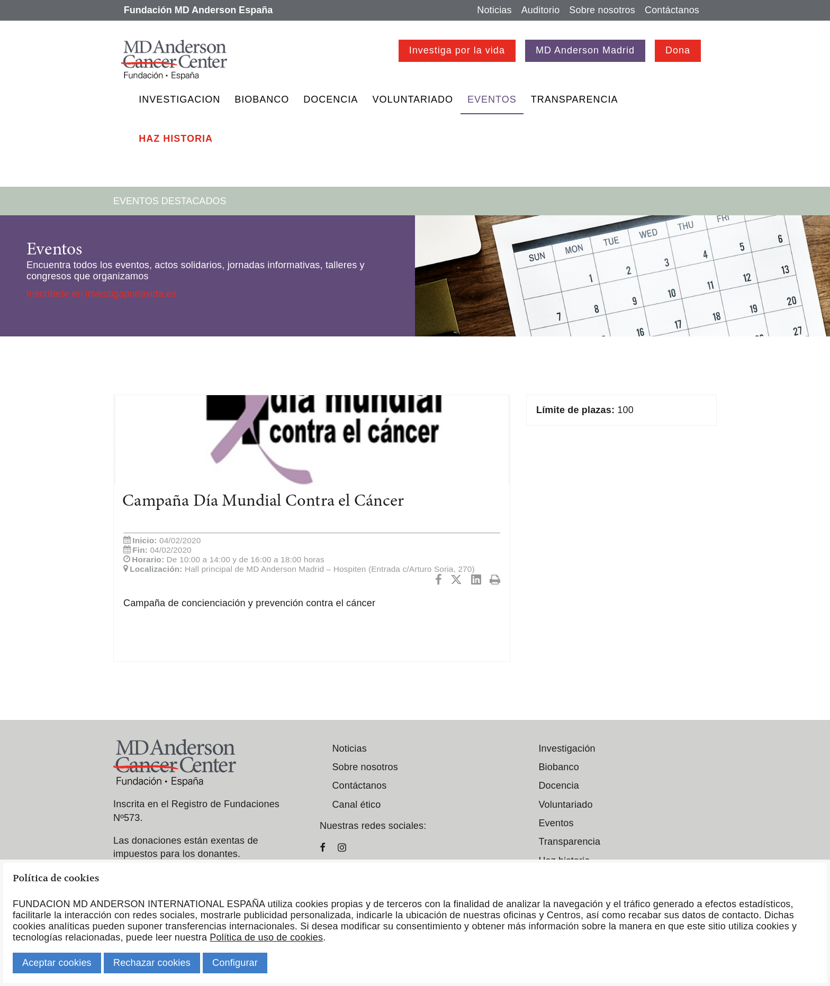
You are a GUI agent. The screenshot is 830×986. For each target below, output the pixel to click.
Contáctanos (672, 10)
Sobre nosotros (602, 10)
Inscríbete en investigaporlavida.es (101, 293)
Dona (677, 50)
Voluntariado (412, 99)
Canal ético (356, 804)
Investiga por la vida (457, 50)
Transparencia (574, 99)
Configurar (235, 962)
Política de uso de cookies (266, 937)
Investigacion (179, 99)
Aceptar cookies (57, 962)
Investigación (566, 748)
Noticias (494, 10)
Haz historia (176, 138)
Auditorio (540, 10)
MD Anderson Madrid (585, 50)
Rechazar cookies (152, 962)
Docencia (330, 99)
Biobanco (261, 99)
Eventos (492, 99)
